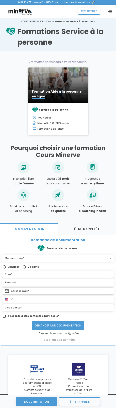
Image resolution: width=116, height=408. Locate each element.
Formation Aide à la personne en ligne (56, 94)
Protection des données (58, 340)
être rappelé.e (79, 402)
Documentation (36, 402)
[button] (58, 258)
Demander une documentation (58, 325)
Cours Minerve (30, 21)
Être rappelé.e (89, 11)
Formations (46, 21)
